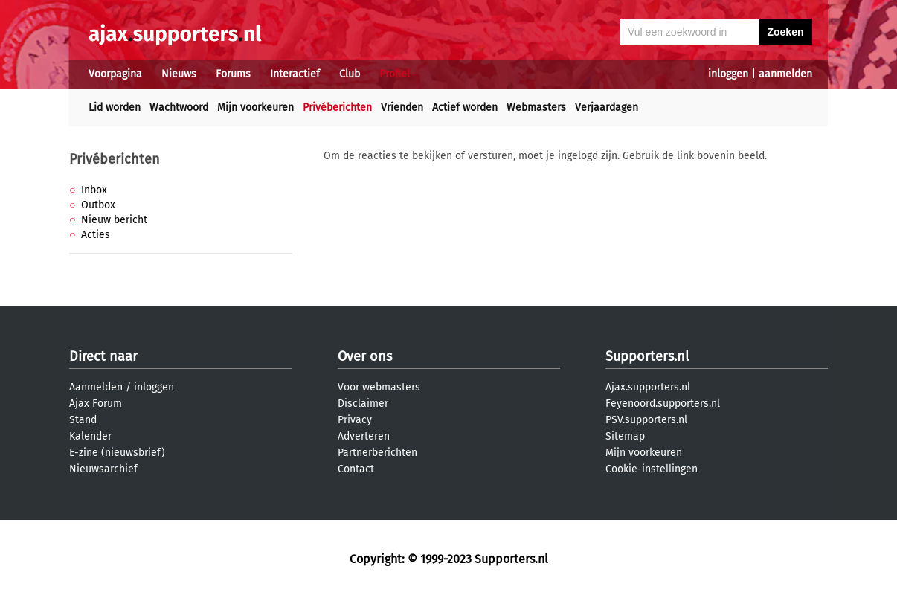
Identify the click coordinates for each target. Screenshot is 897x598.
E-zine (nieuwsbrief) (117, 452)
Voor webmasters (379, 387)
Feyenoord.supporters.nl (662, 403)
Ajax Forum (95, 403)
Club (349, 74)
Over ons (365, 356)
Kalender (90, 436)
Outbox (98, 205)
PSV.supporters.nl (646, 420)
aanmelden (785, 74)
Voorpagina (115, 74)
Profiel (394, 74)
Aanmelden (96, 387)
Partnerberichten (377, 452)
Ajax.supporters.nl (647, 387)
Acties (95, 234)
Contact (356, 469)
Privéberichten (337, 107)
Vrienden (402, 107)
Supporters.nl (647, 356)
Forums (233, 74)
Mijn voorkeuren (255, 107)
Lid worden (115, 107)
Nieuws (178, 74)
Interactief (295, 74)
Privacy (355, 420)
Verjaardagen (606, 107)
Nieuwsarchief (103, 469)
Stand (83, 420)
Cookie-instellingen (651, 469)
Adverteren (364, 436)
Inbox (94, 190)
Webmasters (536, 107)
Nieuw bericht (114, 219)
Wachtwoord (179, 107)
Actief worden (465, 107)
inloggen (728, 74)
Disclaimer (363, 403)
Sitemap (625, 436)
